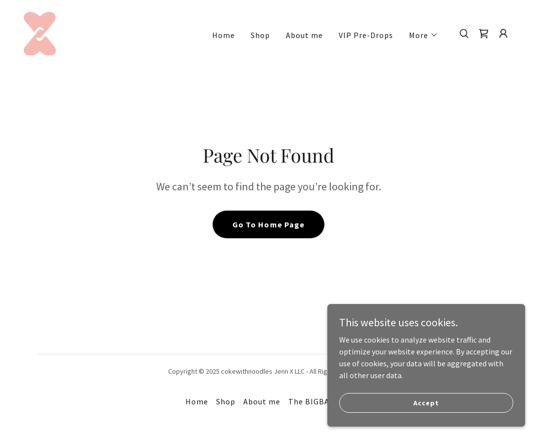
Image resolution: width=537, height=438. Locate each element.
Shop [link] (260, 35)
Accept (426, 402)
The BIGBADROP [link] (320, 401)
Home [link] (223, 35)
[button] (423, 35)
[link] (40, 33)
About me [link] (304, 35)
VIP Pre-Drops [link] (366, 35)
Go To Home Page (268, 224)
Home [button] (196, 401)
